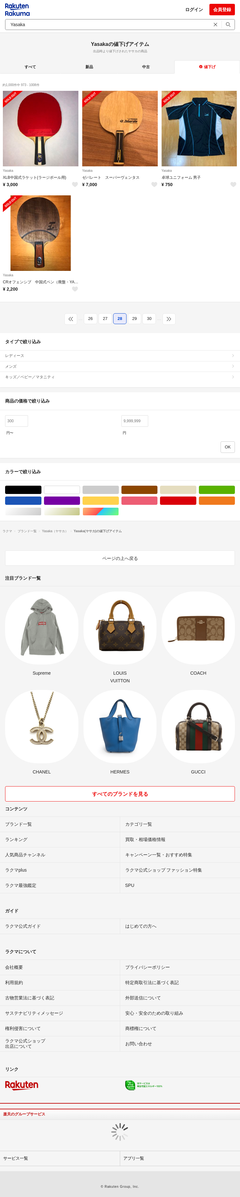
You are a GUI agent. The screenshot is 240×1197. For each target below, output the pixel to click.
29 (134, 318)
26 (90, 318)
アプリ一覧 (133, 1158)
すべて (30, 67)
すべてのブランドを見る (120, 794)
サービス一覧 (15, 1158)
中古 (146, 67)
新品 (89, 67)
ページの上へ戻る (120, 558)
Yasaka (8, 170)
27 (105, 318)
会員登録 (222, 9)
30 (149, 318)
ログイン (194, 9)
